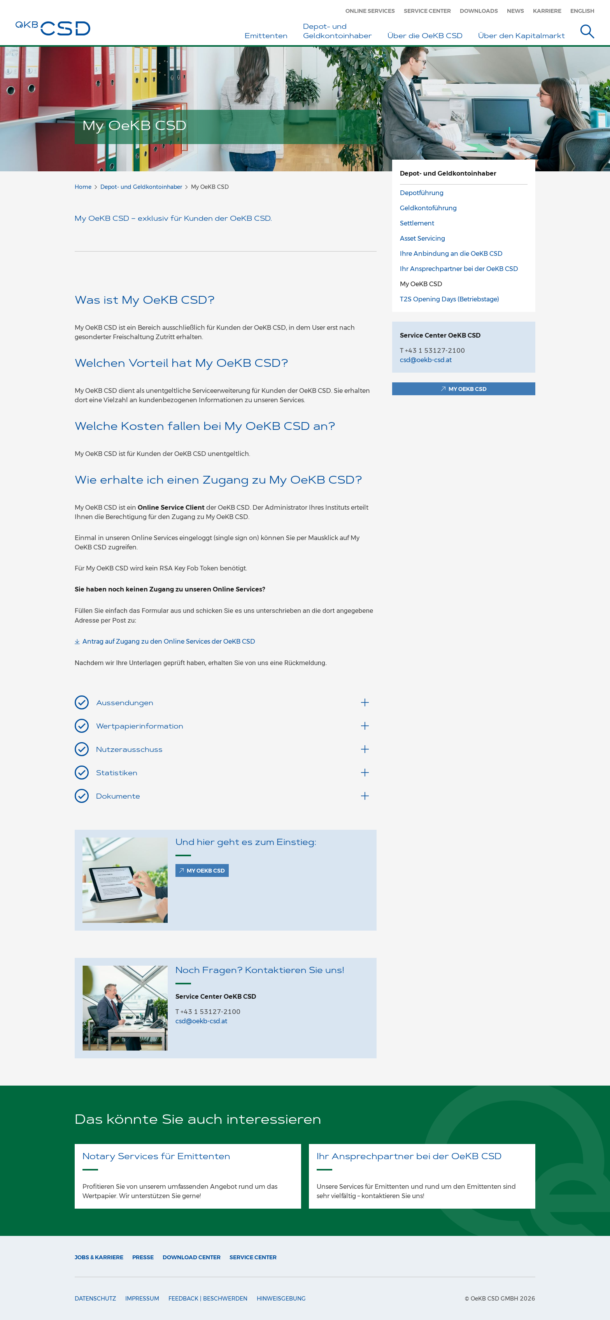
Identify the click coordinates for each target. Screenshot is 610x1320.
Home (83, 186)
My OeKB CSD (421, 284)
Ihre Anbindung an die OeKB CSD (451, 253)
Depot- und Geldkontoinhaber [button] (337, 32)
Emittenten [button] (266, 36)
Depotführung (421, 193)
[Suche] (587, 33)
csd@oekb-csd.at (201, 1021)
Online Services (370, 10)
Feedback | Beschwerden (207, 1298)
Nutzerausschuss (232, 749)
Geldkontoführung (428, 208)
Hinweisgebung (281, 1298)
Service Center (427, 10)
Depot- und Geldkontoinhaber (141, 186)
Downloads (479, 10)
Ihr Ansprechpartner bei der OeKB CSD (459, 269)
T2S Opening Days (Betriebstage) (449, 299)
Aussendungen (232, 703)
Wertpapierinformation (232, 726)
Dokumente (232, 796)
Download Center (192, 1257)
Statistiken (232, 773)
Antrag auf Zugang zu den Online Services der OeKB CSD (168, 641)
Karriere (547, 10)
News (515, 10)
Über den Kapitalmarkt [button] (521, 36)
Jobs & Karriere (99, 1257)
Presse (143, 1257)
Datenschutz (95, 1298)
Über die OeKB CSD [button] (425, 36)
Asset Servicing (422, 238)
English (582, 10)
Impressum (142, 1298)
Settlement (417, 223)
